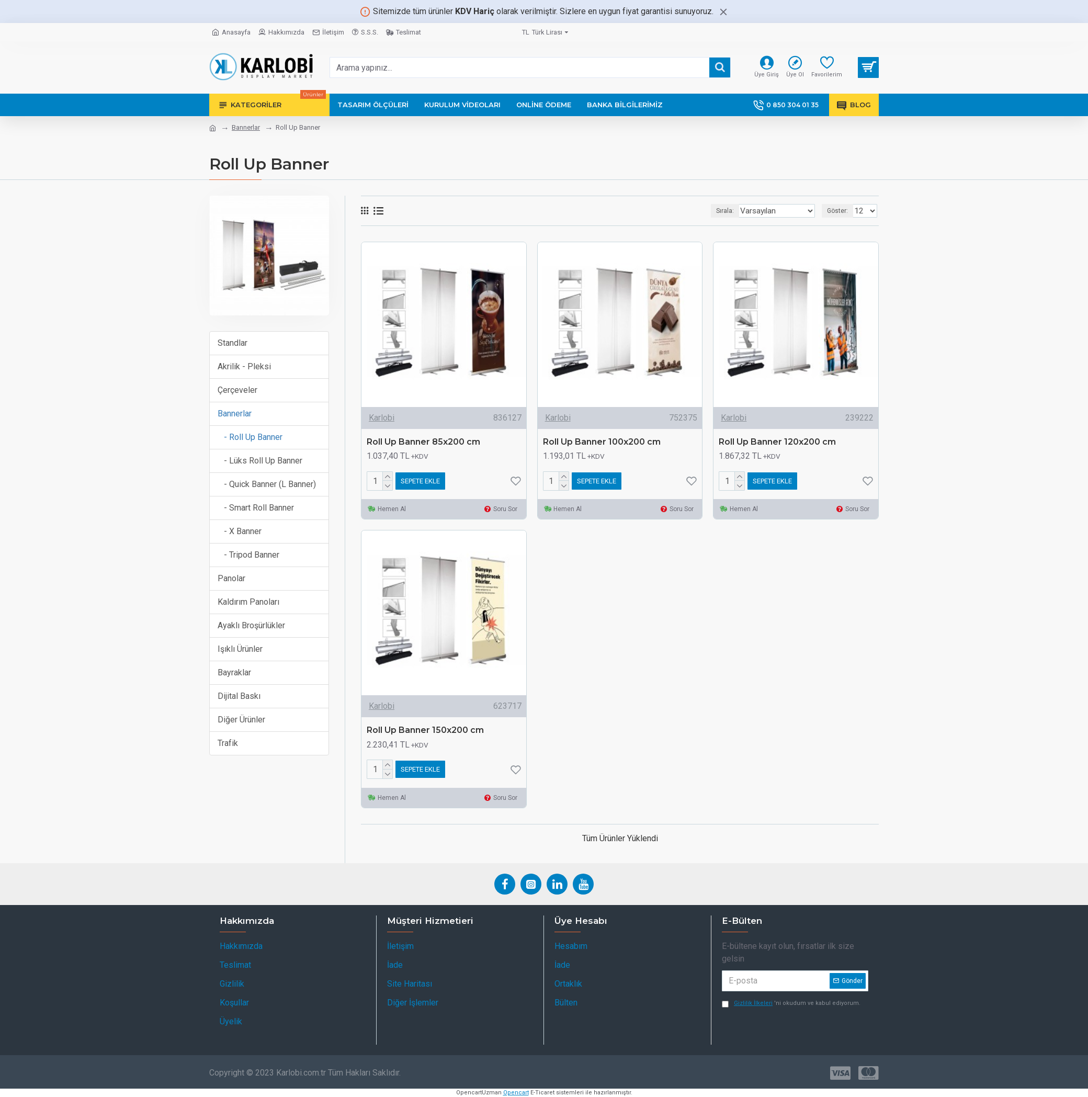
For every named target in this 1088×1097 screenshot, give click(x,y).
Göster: (840, 210)
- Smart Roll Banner (256, 508)
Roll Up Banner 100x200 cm (602, 442)
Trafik (228, 743)
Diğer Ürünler (241, 720)
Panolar (231, 578)
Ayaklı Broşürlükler (251, 625)
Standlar (232, 343)
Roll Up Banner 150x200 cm (425, 730)
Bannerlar (246, 127)
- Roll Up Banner (250, 437)
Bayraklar (234, 672)
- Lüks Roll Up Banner (260, 461)
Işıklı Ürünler (240, 649)
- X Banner (240, 531)
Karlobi (381, 418)
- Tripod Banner (248, 555)
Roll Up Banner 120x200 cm (777, 442)
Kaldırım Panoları (248, 602)
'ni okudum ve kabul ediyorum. (791, 1003)
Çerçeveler (237, 390)
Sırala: (727, 210)
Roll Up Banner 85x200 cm (423, 442)
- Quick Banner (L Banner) (267, 484)
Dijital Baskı (239, 696)
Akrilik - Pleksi (244, 366)
